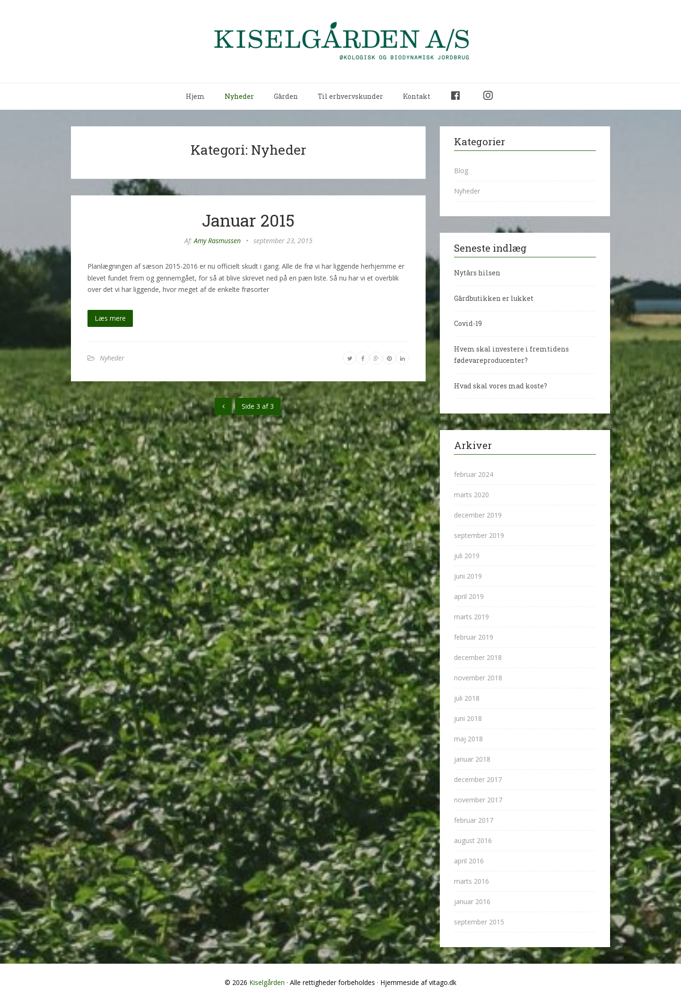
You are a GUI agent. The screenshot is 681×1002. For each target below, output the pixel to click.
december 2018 (478, 657)
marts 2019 (471, 616)
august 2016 (473, 840)
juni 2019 (468, 575)
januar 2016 (472, 901)
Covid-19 (468, 323)
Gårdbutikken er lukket (493, 298)
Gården (286, 96)
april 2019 (469, 596)
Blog (461, 170)
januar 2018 (472, 759)
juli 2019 (467, 555)
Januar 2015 (248, 220)
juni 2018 (468, 718)
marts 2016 (471, 881)
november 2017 (478, 799)
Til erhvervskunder (350, 96)
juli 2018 (467, 698)
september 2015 (479, 921)
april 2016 (469, 860)
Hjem (195, 96)
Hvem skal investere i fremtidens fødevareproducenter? (511, 354)
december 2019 (478, 514)
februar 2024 (473, 474)
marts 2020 (471, 494)
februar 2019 (473, 637)
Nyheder (239, 96)
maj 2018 (468, 738)
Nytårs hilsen (477, 272)
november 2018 (478, 677)
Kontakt (416, 96)
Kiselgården (267, 982)
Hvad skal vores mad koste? (500, 385)
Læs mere (110, 318)
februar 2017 (473, 820)
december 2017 (478, 779)
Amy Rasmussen (217, 240)
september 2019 (479, 535)
